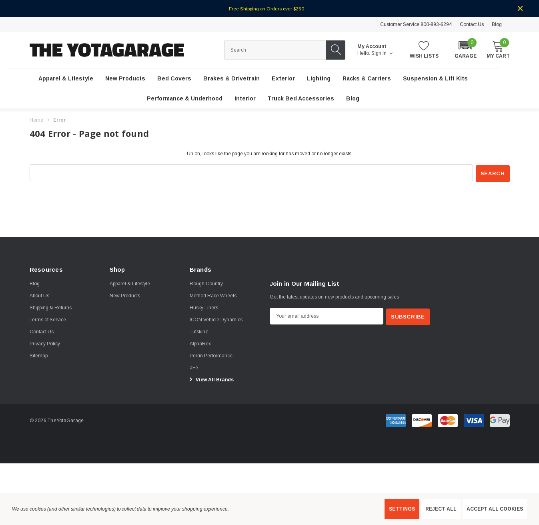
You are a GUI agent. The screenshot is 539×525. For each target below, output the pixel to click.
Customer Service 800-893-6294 (416, 24)
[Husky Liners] (204, 307)
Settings (402, 509)
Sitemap (39, 355)
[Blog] (352, 99)
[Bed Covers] (174, 79)
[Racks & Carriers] (367, 79)
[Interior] (245, 99)
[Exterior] (283, 79)
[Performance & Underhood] (184, 99)
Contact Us (472, 24)
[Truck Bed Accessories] (301, 99)
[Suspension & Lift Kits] (435, 79)
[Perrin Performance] (211, 355)
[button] (466, 49)
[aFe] (194, 367)
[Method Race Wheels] (213, 295)
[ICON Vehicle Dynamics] (216, 319)
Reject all (441, 509)
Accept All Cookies (495, 509)
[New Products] (125, 79)
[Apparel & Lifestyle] (65, 79)
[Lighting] (319, 79)
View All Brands (210, 379)
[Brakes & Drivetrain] (231, 79)
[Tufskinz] (199, 331)
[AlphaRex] (200, 343)
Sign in (382, 53)
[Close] (520, 8)
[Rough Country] (206, 283)
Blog (497, 24)
